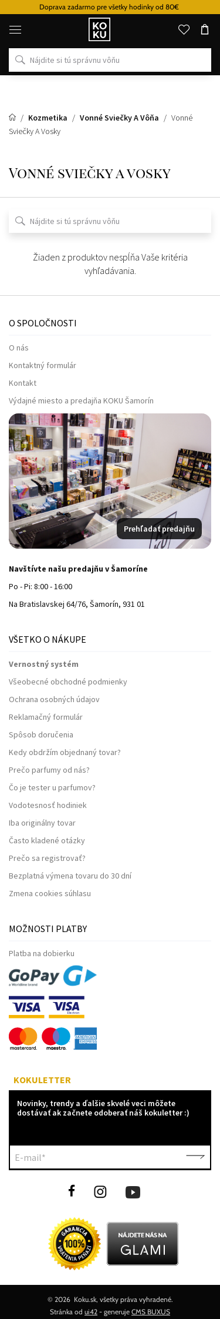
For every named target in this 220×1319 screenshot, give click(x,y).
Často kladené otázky (47, 840)
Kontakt (22, 383)
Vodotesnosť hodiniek (48, 805)
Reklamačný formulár (46, 717)
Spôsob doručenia (41, 734)
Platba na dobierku (42, 953)
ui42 (90, 1311)
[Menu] (15, 29)
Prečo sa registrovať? (47, 858)
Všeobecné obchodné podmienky (68, 681)
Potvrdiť (195, 1157)
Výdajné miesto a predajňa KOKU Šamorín (81, 400)
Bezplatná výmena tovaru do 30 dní (70, 875)
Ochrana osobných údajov (54, 699)
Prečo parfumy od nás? (49, 769)
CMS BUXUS (150, 1311)
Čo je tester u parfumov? (52, 787)
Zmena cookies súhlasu (50, 893)
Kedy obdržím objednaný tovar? (65, 752)
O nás (19, 347)
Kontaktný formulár (42, 365)
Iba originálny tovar (42, 822)
